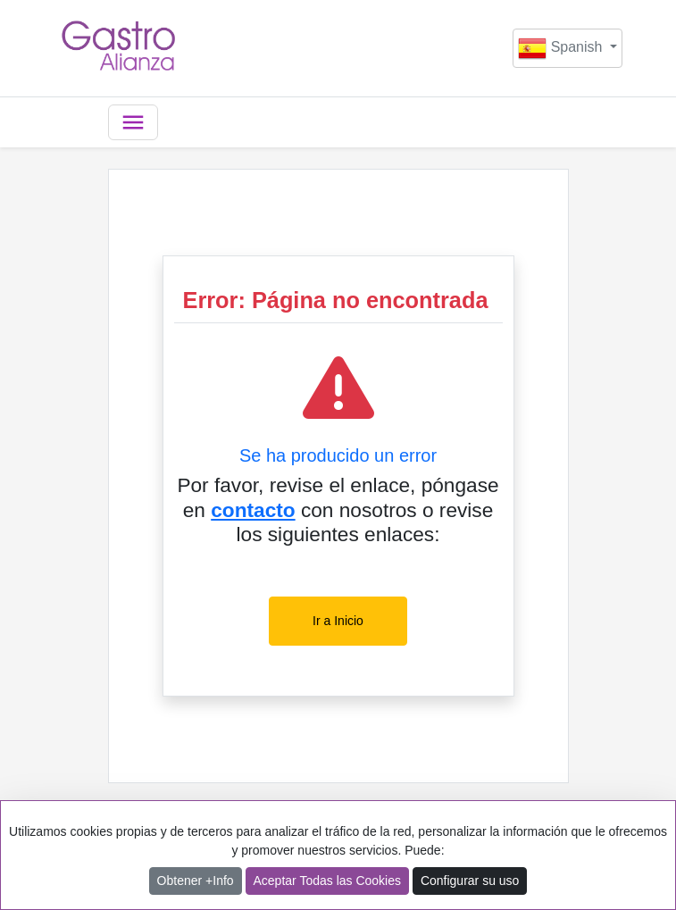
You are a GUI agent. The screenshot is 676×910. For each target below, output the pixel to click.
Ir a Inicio (338, 621)
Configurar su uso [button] (470, 880)
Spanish (562, 48)
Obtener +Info (195, 880)
